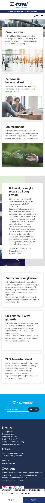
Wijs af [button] (11, 500)
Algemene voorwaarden (11, 444)
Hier (24, 136)
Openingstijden (7, 432)
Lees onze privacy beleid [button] (26, 493)
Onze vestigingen (8, 434)
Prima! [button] (33, 500)
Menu (38, 16)
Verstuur (33, 409)
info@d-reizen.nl (16, 12)
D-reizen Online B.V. (9, 439)
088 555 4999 (32, 12)
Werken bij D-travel (9, 437)
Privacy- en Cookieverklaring (13, 442)
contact (13, 44)
